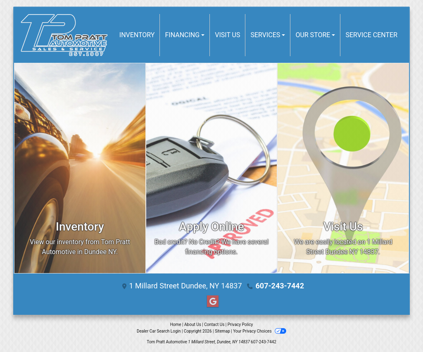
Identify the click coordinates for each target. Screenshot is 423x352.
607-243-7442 (280, 285)
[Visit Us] (343, 168)
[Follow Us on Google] (211, 301)
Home (175, 324)
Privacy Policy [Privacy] (240, 324)
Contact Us (214, 324)
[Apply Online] (211, 168)
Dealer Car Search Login (159, 331)
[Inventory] (79, 168)
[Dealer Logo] (64, 35)
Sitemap (222, 331)
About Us (192, 324)
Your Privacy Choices (259, 331)
